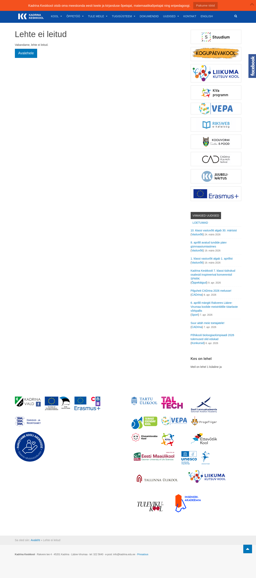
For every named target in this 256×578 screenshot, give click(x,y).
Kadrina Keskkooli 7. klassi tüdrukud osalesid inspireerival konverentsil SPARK (213, 274)
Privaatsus (142, 554)
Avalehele (26, 53)
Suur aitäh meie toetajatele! (207, 323)
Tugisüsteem (123, 16)
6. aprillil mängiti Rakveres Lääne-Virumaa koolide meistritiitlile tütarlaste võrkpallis (214, 306)
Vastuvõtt (197, 234)
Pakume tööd (205, 5)
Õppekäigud (199, 282)
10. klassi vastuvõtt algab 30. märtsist (214, 230)
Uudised (171, 16)
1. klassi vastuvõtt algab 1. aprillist (212, 258)
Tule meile (98, 16)
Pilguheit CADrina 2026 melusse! (211, 290)
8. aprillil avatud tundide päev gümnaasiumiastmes (209, 244)
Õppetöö (74, 16)
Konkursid (197, 343)
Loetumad (200, 222)
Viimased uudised (206, 215)
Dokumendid (149, 16)
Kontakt (189, 16)
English (207, 16)
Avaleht (35, 540)
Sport (194, 314)
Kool (56, 16)
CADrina (196, 294)
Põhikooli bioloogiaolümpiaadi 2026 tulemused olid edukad (212, 337)
